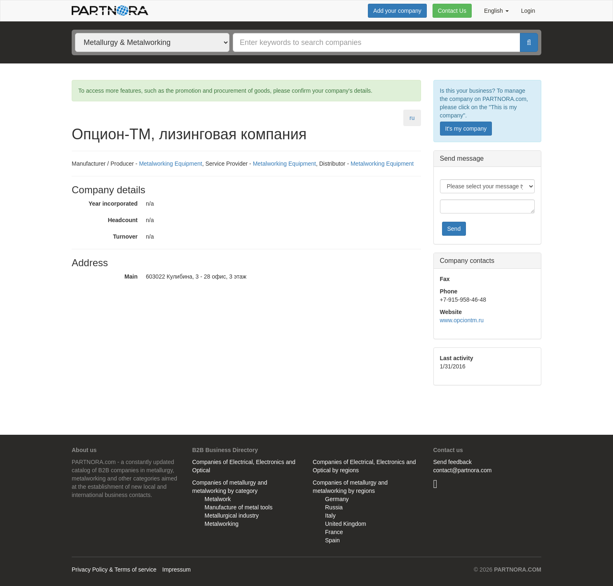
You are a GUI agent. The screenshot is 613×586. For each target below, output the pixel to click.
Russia (334, 507)
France (334, 532)
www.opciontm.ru (462, 320)
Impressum (176, 569)
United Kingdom (345, 523)
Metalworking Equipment (170, 163)
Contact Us (452, 10)
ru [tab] (411, 118)
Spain (332, 540)
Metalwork (218, 499)
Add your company (397, 10)
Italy (330, 515)
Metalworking (222, 523)
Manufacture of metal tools (239, 507)
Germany (337, 499)
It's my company (466, 128)
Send (454, 228)
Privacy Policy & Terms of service (114, 569)
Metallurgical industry (232, 515)
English (496, 10)
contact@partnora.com (462, 470)
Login (528, 10)
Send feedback (452, 462)
